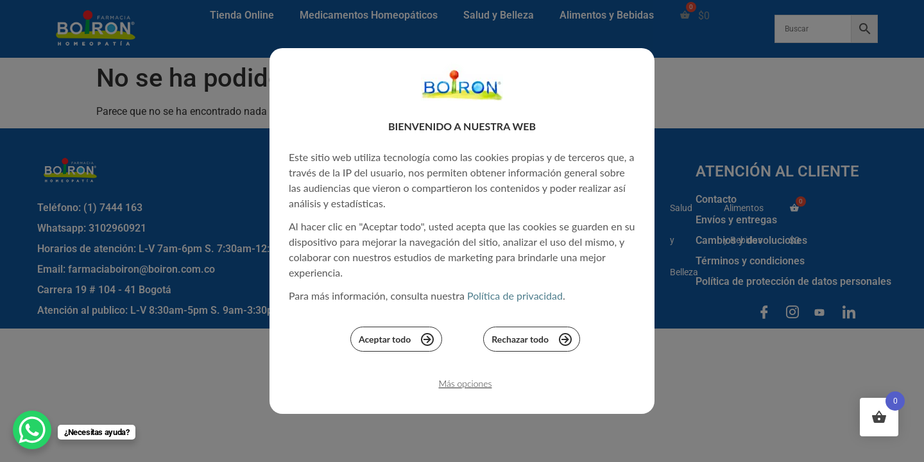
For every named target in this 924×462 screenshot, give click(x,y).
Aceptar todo (396, 342)
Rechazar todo (532, 342)
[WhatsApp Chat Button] (32, 430)
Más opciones (465, 387)
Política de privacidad (515, 299)
